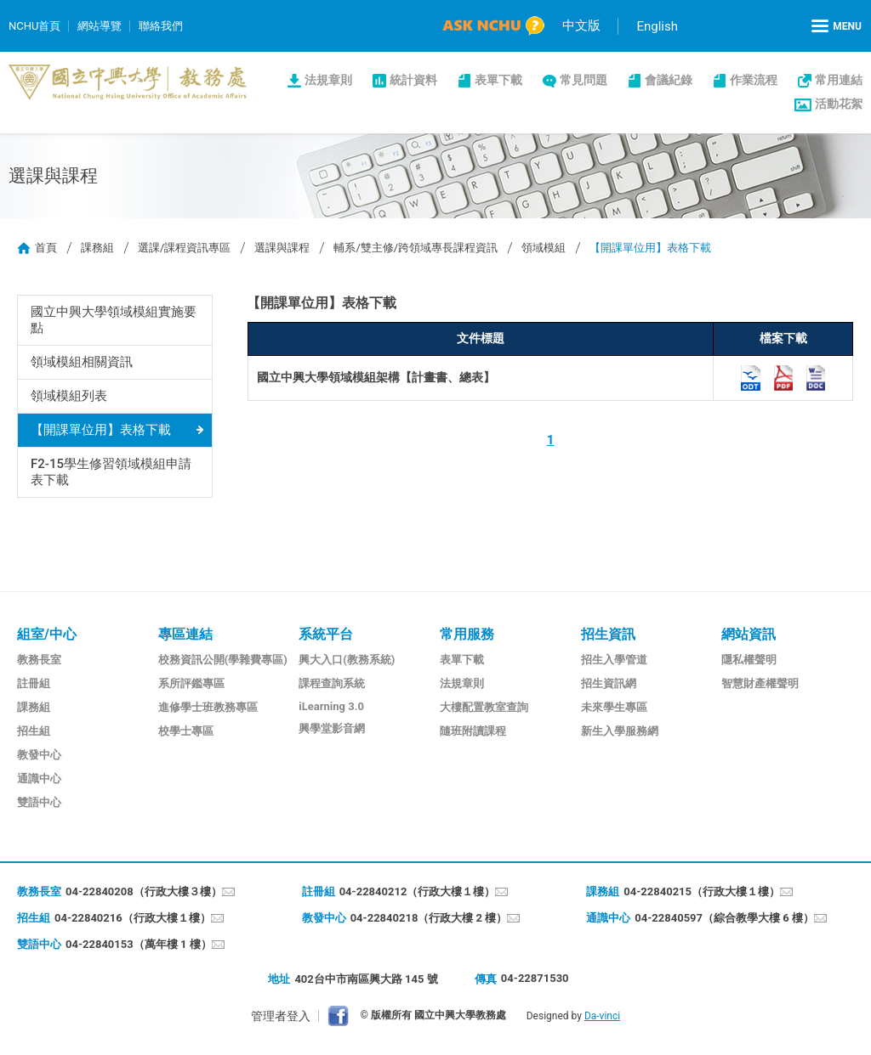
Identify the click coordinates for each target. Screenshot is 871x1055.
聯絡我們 (161, 26)
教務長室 (39, 659)
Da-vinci (602, 1016)
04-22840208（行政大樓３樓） (143, 891)
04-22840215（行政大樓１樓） (701, 891)
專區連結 (185, 634)
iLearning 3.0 (331, 706)
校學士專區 (185, 731)
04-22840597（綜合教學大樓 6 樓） (724, 917)
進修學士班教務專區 (208, 707)
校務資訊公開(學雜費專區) (222, 659)
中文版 (581, 25)
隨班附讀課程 (473, 731)
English (657, 26)
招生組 (33, 731)
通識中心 (39, 778)
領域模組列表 (69, 395)
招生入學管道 (614, 659)
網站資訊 (748, 634)
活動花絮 (838, 103)
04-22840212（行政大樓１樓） (417, 891)
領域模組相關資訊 (82, 362)
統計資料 (413, 80)
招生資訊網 (608, 683)
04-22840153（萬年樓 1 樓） (138, 944)
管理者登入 (280, 1016)
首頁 (46, 247)
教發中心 (39, 754)
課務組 (97, 247)
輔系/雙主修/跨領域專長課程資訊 (415, 247)
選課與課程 (282, 247)
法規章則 (328, 80)
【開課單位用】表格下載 (101, 429)
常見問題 (583, 80)
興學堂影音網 (332, 728)
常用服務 (467, 634)
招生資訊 (608, 634)
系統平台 (326, 634)
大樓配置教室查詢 (484, 707)
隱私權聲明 (749, 659)
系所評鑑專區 (191, 683)
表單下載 (498, 80)
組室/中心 (47, 634)
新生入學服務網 (619, 731)
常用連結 (838, 80)
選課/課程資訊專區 (184, 247)
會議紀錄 (668, 80)
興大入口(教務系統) (347, 659)
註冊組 (33, 683)
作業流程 (753, 80)
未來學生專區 (614, 707)
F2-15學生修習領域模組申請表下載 (111, 472)
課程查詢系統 (332, 683)
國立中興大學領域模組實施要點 (113, 320)
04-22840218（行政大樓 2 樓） (429, 917)
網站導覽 (99, 26)
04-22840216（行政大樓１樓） (132, 917)
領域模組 (543, 247)
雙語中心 (39, 802)
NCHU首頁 (34, 26)
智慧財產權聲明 (760, 683)
